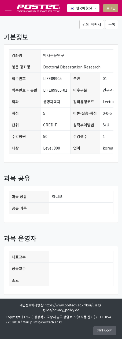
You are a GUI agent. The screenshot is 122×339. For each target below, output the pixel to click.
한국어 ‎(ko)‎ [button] (81, 8)
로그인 (110, 8)
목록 (111, 24)
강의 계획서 (92, 24)
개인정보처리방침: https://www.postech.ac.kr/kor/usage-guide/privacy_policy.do (61, 307)
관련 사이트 (105, 330)
